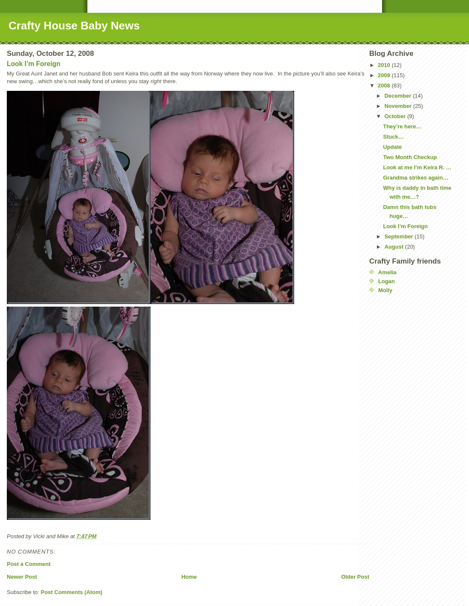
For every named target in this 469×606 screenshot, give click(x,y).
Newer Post (22, 577)
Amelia (387, 272)
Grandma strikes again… (415, 177)
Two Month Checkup (410, 157)
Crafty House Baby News (74, 25)
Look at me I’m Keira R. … (417, 167)
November (399, 106)
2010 (385, 65)
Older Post (355, 577)
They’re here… (402, 126)
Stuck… (393, 136)
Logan (386, 281)
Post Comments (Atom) (71, 592)
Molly (385, 290)
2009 (385, 75)
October (396, 116)
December (399, 96)
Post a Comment (29, 564)
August (395, 247)
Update (392, 147)
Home (189, 577)
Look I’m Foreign (34, 63)
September (400, 236)
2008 (385, 85)
